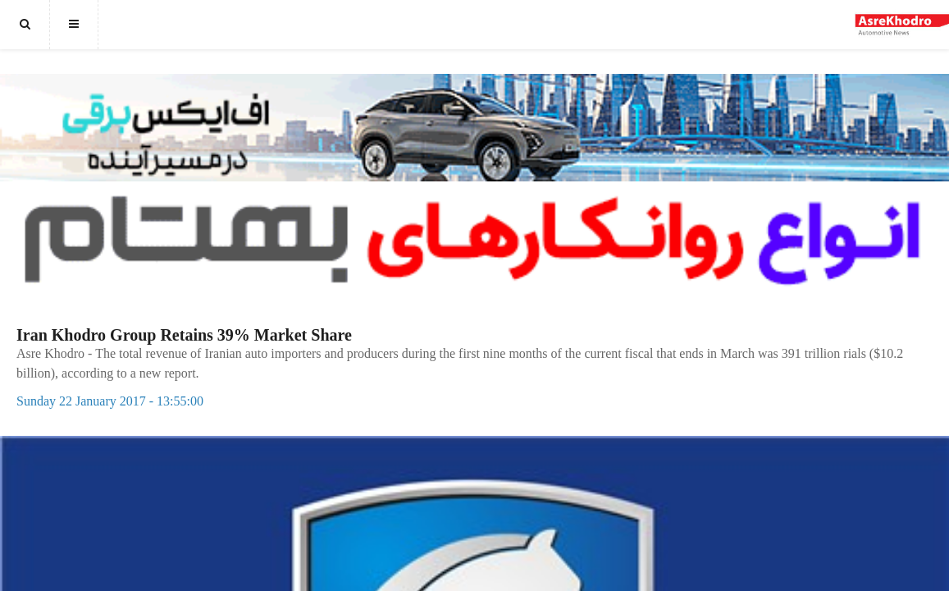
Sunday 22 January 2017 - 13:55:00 (109, 401)
